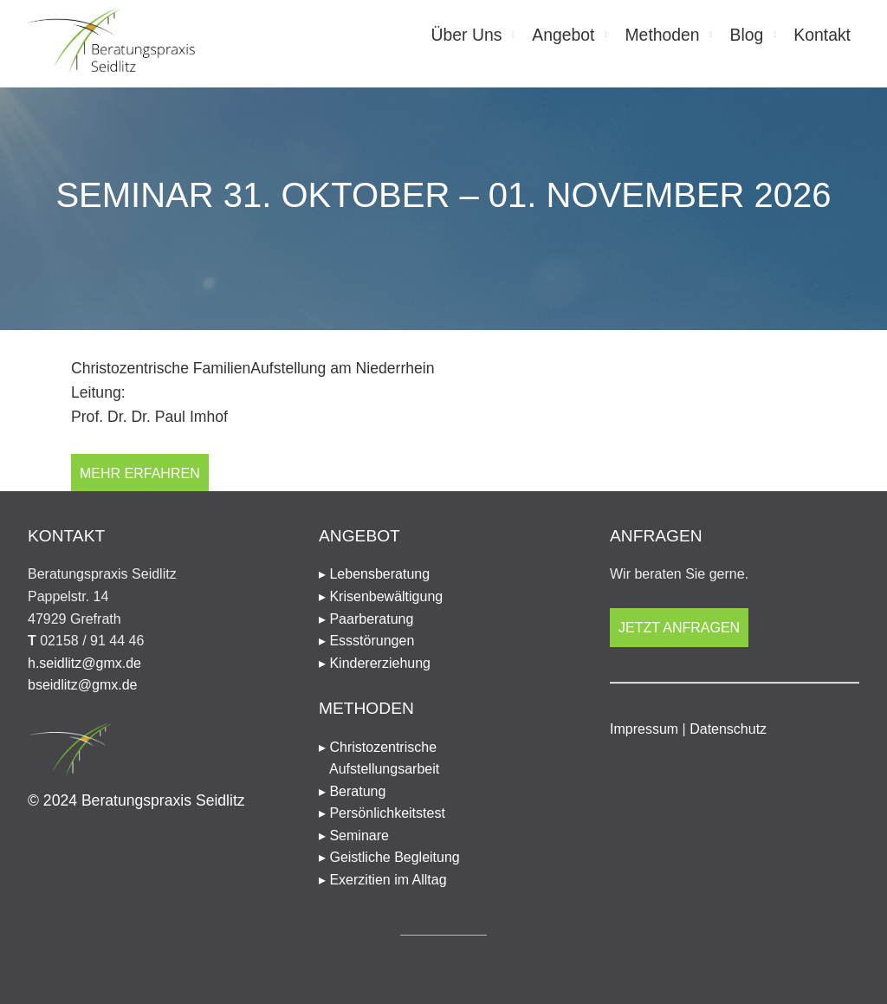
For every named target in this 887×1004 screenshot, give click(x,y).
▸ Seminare (354, 835)
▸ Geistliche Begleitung (389, 857)
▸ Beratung (352, 791)
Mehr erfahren (140, 473)
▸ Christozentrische (443, 760)
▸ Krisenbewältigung (381, 596)
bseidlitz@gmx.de (83, 684)
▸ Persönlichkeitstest (382, 813)
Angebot (563, 34)
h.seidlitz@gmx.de (84, 663)
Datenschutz (728, 729)
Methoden (662, 34)
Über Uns (466, 34)
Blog (747, 34)
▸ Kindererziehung (375, 663)
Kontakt (822, 34)
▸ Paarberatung (366, 619)
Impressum (644, 729)
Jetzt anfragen (679, 627)
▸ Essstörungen (366, 640)
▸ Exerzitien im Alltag (383, 879)
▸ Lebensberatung (374, 574)
